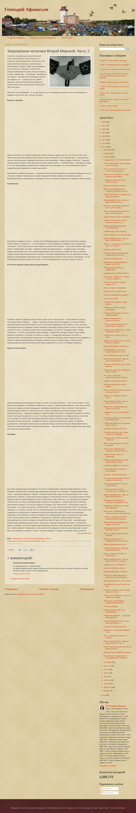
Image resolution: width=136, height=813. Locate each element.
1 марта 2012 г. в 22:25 (21, 574)
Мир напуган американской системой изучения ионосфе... (116, 190)
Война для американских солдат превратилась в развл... (116, 461)
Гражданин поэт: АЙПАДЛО (114, 565)
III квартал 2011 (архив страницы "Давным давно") (116, 314)
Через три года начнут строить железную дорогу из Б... (115, 221)
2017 (104, 126)
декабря (107, 150)
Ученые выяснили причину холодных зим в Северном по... (116, 490)
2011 (104, 147)
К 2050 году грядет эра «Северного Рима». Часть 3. (117, 371)
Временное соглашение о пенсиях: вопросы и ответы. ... (117, 342)
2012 (104, 143)
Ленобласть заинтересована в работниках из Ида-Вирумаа (115, 576)
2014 (104, 136)
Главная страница (16, 37)
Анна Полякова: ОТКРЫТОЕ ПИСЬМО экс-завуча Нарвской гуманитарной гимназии (114, 76)
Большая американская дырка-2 (116, 295)
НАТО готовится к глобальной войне (117, 235)
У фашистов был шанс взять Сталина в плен (114, 181)
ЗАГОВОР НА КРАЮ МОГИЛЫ (115, 429)
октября (107, 157)
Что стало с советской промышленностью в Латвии (115, 376)
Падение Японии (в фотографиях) (117, 217)
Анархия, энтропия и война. (114, 568)
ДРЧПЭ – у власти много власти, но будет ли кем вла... (117, 245)
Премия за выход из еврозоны (115, 186)
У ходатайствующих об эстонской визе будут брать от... (116, 622)
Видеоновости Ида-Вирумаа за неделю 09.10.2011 (115, 523)
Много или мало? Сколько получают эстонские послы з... (117, 391)
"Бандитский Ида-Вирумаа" (43, 37)
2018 (104, 122)
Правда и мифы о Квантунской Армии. (114, 82)
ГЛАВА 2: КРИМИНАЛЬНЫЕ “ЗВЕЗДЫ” (114, 65)
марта (106, 684)
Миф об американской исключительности (112, 319)
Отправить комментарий (19, 579)
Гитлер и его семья (111, 298)
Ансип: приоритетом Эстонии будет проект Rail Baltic (117, 164)
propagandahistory (84, 533)
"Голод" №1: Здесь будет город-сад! (113, 60)
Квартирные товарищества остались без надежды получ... (116, 501)
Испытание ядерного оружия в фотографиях (115, 470)
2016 (104, 129)
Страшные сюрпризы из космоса (116, 465)
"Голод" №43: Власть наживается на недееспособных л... (117, 195)
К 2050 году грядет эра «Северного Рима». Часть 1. (117, 424)
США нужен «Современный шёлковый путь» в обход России (117, 512)
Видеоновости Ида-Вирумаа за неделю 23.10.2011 (115, 263)
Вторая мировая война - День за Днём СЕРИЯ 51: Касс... (116, 642)
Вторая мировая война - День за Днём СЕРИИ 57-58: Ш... (116, 360)
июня (106, 673)
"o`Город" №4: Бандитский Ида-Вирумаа (114, 69)
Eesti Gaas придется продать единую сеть (115, 283)
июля (106, 669)
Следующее (10, 589)
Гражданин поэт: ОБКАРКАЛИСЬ (116, 273)
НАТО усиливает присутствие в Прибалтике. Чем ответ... (115, 325)
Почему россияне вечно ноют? (115, 544)
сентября (107, 662)
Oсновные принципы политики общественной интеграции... (115, 518)
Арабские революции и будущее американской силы (116, 549)
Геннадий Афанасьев (26, 9)
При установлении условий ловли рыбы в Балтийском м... (116, 212)
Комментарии (107, 793)
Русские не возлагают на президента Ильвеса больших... (117, 540)
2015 (104, 133)
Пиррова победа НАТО (112, 249)
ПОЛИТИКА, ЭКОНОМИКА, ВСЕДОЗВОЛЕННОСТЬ (114, 602)
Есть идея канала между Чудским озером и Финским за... (116, 479)
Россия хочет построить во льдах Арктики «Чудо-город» (116, 175)
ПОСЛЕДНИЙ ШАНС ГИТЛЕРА (115, 572)
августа (107, 666)
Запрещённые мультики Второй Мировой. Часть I (31, 538)
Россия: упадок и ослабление (115, 288)
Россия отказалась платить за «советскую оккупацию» (115, 170)
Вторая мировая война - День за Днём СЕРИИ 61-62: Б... (116, 201)
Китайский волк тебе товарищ (115, 231)
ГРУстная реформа (111, 606)
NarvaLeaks (66, 37)
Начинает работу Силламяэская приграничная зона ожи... (116, 254)
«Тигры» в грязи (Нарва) (108, 106)
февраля (107, 687)
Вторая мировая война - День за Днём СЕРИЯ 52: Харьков (116, 560)
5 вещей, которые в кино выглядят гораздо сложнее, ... (117, 591)
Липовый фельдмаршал (113, 259)
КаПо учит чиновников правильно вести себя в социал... (116, 207)
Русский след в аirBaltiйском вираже (117, 652)
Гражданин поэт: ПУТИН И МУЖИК (117, 160)
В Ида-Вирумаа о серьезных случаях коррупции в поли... (115, 351)
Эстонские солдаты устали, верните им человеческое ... (117, 419)
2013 (104, 140)
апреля (107, 680)
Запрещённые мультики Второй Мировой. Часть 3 (116, 529)
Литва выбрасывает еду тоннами (116, 355)
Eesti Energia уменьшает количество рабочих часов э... (117, 648)
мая (105, 677)
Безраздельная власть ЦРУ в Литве (117, 581)
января (107, 691)
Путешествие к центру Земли (115, 291)
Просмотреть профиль (108, 766)
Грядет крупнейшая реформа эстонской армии (115, 227)
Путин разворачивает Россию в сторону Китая (116, 485)
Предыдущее (87, 589)
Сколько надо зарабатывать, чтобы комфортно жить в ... (117, 331)
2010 (104, 695)
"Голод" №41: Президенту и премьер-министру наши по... (116, 450)
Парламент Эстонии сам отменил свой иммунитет (116, 507)
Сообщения (106, 789)
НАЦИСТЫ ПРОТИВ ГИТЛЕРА (115, 381)
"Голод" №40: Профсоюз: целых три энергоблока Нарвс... (117, 596)
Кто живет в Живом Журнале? (115, 627)
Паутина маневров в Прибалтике (116, 346)
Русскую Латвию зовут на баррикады (113, 455)
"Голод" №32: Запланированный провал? (115, 110)
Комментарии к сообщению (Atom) (31, 594)
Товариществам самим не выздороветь (113, 269)
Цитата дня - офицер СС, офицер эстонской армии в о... (116, 278)
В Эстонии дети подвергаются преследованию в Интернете (116, 657)
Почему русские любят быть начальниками (114, 611)
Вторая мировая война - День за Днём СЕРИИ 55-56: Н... (116, 402)
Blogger (122, 808)
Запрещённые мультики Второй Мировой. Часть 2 (27, 541)
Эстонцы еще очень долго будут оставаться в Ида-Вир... (116, 433)
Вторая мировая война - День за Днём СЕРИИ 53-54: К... (116, 496)
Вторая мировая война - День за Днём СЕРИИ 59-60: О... (116, 239)
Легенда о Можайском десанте (115, 475)
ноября (107, 153)
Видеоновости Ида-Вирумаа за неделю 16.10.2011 (115, 408)
